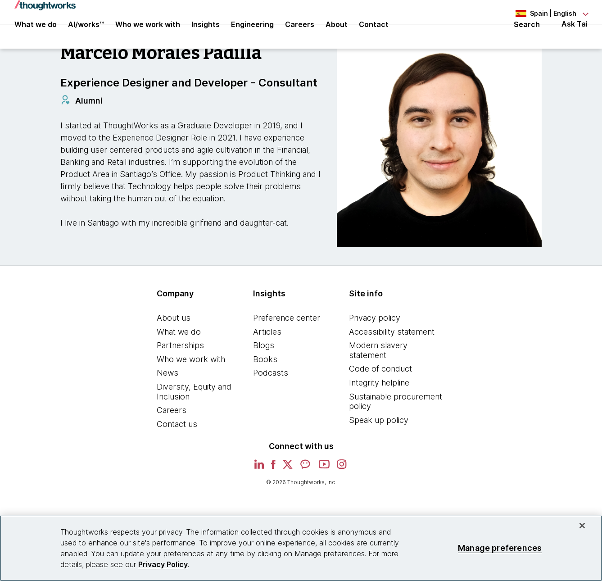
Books (265, 389)
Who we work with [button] (147, 36)
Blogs (263, 375)
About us (173, 347)
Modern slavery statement (378, 380)
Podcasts (270, 402)
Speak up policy (378, 449)
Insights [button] (205, 36)
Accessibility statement (392, 361)
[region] (301, 548)
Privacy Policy (163, 564)
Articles (267, 361)
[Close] (582, 526)
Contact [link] (374, 36)
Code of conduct (380, 398)
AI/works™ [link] (86, 36)
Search (527, 36)
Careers (171, 440)
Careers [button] (299, 36)
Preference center (286, 347)
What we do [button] (35, 36)
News (167, 402)
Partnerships (180, 375)
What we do (179, 361)
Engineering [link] (252, 36)
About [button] (337, 36)
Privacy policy (374, 347)
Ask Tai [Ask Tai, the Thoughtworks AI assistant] (574, 36)
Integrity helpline (379, 412)
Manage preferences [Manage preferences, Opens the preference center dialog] (500, 548)
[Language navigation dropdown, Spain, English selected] (538, 13)
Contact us (177, 453)
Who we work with (191, 389)
